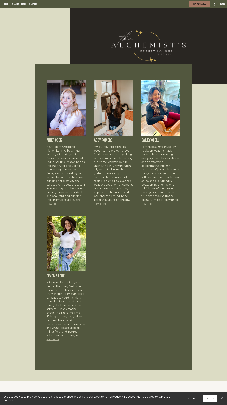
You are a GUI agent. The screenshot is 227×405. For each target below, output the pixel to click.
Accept (209, 398)
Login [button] (222, 3)
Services (33, 4)
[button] (216, 4)
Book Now (199, 4)
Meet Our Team (19, 4)
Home (5, 4)
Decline (191, 398)
